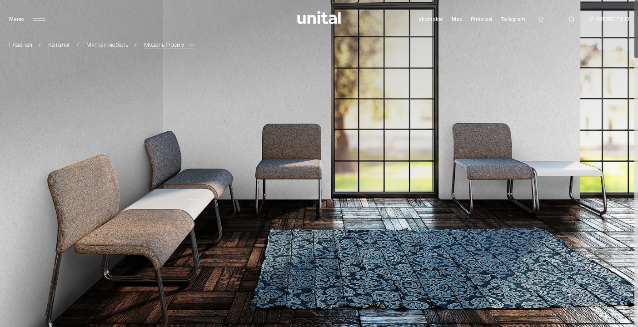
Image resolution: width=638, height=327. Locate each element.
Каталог (59, 44)
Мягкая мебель (107, 44)
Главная (20, 44)
